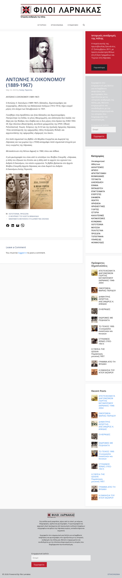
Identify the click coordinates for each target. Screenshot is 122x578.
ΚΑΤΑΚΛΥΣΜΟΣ (98, 218)
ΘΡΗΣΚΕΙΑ (96, 203)
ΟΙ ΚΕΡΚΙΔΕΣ (104, 309)
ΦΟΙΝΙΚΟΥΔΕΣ (97, 242)
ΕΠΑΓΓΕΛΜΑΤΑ (98, 191)
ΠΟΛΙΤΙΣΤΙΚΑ (97, 230)
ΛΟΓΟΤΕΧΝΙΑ (14, 214)
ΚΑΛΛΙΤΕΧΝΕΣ (97, 215)
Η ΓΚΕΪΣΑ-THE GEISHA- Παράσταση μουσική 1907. (98, 353)
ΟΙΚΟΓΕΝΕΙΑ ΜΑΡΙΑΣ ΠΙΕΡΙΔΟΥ (107, 289)
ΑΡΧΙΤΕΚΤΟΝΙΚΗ (98, 173)
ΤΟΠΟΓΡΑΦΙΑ (97, 236)
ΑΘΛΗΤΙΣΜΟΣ (97, 167)
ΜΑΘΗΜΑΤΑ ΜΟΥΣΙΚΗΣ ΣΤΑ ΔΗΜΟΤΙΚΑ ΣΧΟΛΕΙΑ (29, 219)
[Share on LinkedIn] (12, 225)
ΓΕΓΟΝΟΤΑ (96, 179)
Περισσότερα (99, 67)
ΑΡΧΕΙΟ (94, 170)
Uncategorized (97, 161)
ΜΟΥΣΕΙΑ (95, 227)
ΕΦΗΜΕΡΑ (95, 197)
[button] (84, 25)
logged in (22, 252)
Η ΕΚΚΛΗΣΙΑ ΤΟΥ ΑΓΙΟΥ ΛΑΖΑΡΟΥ (107, 371)
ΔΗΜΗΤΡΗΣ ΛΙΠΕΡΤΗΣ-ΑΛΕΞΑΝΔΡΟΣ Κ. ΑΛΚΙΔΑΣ (106, 300)
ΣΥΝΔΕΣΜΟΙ (73, 25)
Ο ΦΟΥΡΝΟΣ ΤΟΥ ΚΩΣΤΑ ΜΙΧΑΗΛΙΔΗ (24, 216)
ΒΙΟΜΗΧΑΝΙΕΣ (97, 176)
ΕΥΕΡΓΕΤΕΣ (96, 194)
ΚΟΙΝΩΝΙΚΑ (96, 221)
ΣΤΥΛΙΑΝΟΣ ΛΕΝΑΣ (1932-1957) (105, 341)
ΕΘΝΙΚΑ (94, 185)
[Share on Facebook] (7, 225)
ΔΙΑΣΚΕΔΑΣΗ (97, 182)
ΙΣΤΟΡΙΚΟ (41, 25)
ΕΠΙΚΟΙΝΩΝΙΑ (57, 25)
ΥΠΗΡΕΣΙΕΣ (96, 239)
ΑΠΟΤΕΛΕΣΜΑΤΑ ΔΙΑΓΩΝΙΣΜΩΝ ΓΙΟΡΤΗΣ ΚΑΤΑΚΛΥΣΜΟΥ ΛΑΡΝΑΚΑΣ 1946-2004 (107, 276)
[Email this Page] (17, 225)
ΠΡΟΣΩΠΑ (24, 214)
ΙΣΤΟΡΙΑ (95, 212)
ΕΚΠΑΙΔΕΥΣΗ (97, 188)
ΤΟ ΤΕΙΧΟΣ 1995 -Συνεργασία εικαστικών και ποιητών (106, 330)
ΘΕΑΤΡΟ (95, 200)
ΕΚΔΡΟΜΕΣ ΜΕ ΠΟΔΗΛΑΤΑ (106, 318)
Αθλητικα (95, 164)
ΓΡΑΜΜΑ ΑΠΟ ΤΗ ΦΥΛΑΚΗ (107, 362)
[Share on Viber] (22, 225)
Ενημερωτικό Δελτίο (100, 125)
